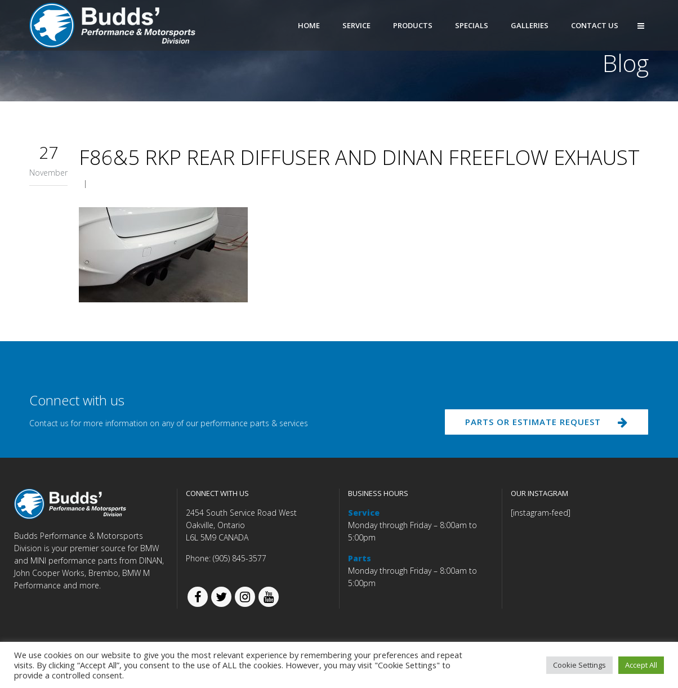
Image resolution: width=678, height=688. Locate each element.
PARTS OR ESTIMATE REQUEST (543, 423)
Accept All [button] (641, 665)
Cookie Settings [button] (579, 665)
